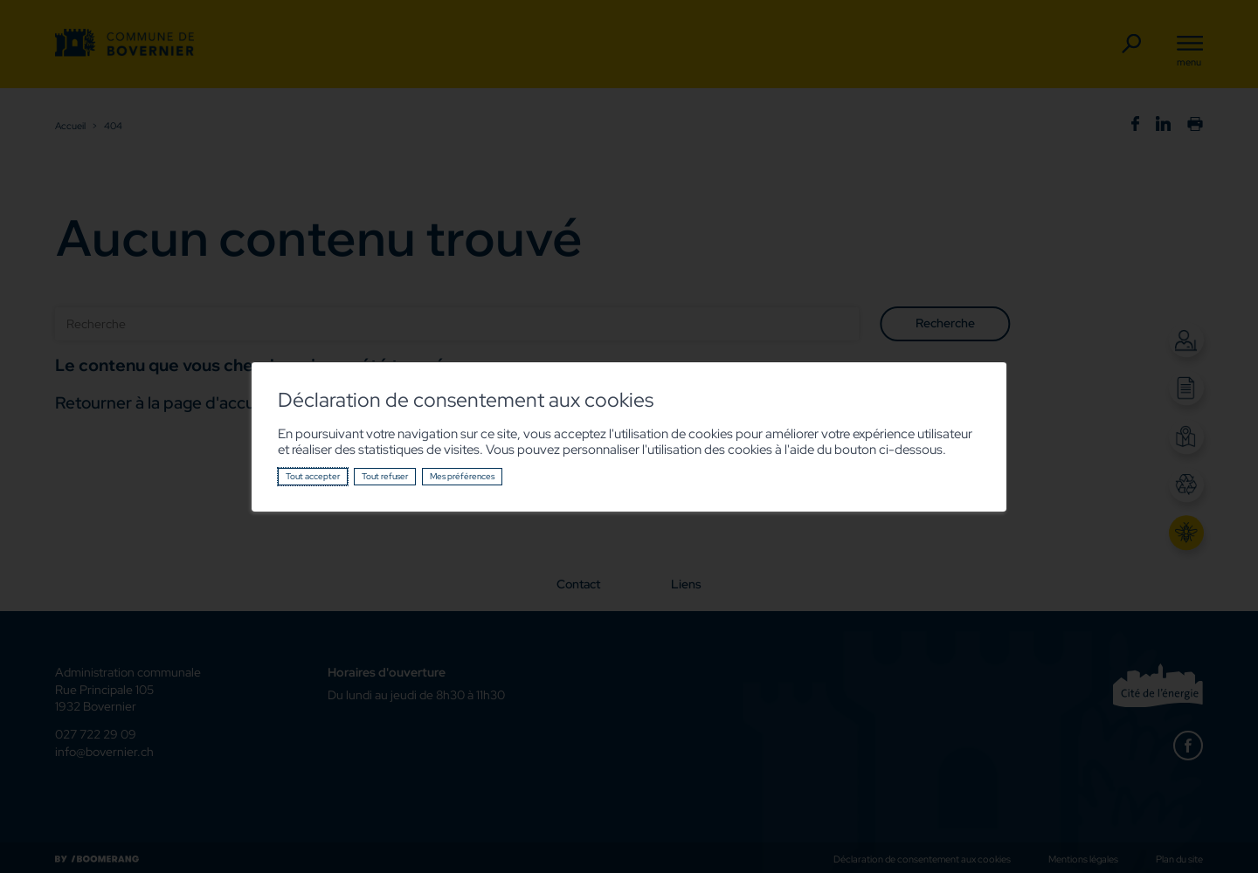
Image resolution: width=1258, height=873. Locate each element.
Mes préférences (462, 476)
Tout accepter (313, 476)
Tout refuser (385, 476)
